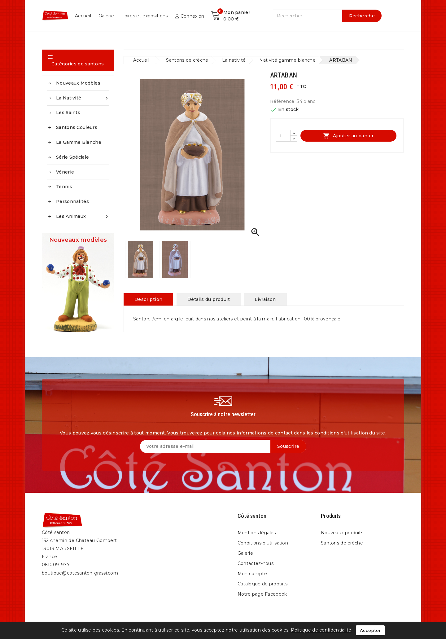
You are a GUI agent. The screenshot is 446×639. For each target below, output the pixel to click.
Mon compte (252, 573)
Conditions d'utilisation (263, 543)
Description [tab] (148, 299)
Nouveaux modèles (78, 83)
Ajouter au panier (348, 135)
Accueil (237, 16)
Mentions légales (257, 532)
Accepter (370, 630)
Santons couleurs (76, 127)
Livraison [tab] (265, 299)
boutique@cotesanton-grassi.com (80, 573)
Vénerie (65, 172)
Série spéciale (72, 157)
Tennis (64, 186)
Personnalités (72, 201)
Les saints (68, 112)
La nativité (82, 98)
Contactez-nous (255, 563)
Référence (282, 101)
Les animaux (82, 216)
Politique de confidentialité (321, 630)
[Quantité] (283, 136)
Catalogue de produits (262, 584)
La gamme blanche (78, 142)
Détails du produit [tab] (208, 299)
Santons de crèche (342, 543)
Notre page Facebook (262, 594)
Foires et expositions (298, 16)
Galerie (260, 16)
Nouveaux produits (342, 532)
